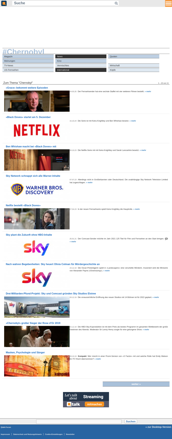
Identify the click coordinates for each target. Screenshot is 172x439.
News (60, 56)
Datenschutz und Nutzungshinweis (27, 434)
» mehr (148, 91)
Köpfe (113, 70)
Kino (59, 61)
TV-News (8, 65)
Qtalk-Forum (6, 427)
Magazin (8, 56)
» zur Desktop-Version (158, 427)
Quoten (113, 56)
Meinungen (9, 61)
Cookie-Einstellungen (54, 434)
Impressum (5, 434)
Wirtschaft (115, 65)
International (63, 70)
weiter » (136, 384)
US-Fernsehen (11, 70)
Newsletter (70, 434)
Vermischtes (63, 65)
